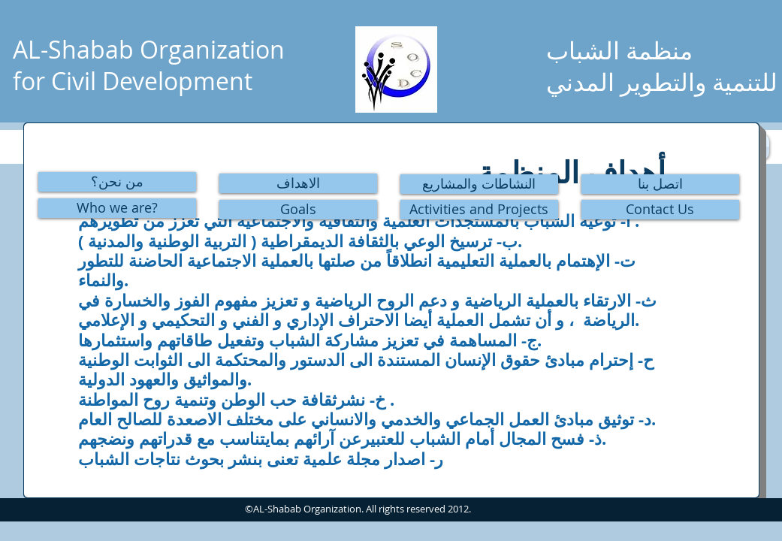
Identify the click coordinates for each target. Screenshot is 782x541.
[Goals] (298, 209)
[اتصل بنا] (660, 184)
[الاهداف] (298, 183)
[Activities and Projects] (479, 209)
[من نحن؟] (117, 182)
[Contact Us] (660, 209)
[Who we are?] (117, 208)
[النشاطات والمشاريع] (479, 184)
